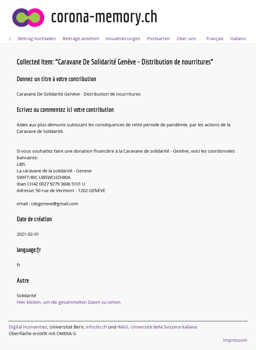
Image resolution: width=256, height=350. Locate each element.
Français (215, 38)
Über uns (186, 38)
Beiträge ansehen (81, 38)
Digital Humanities (28, 327)
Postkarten (158, 38)
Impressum (235, 340)
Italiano (238, 38)
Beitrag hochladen (37, 38)
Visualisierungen (123, 38)
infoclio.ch (96, 327)
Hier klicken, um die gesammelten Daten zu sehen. (69, 302)
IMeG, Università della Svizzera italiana (157, 327)
